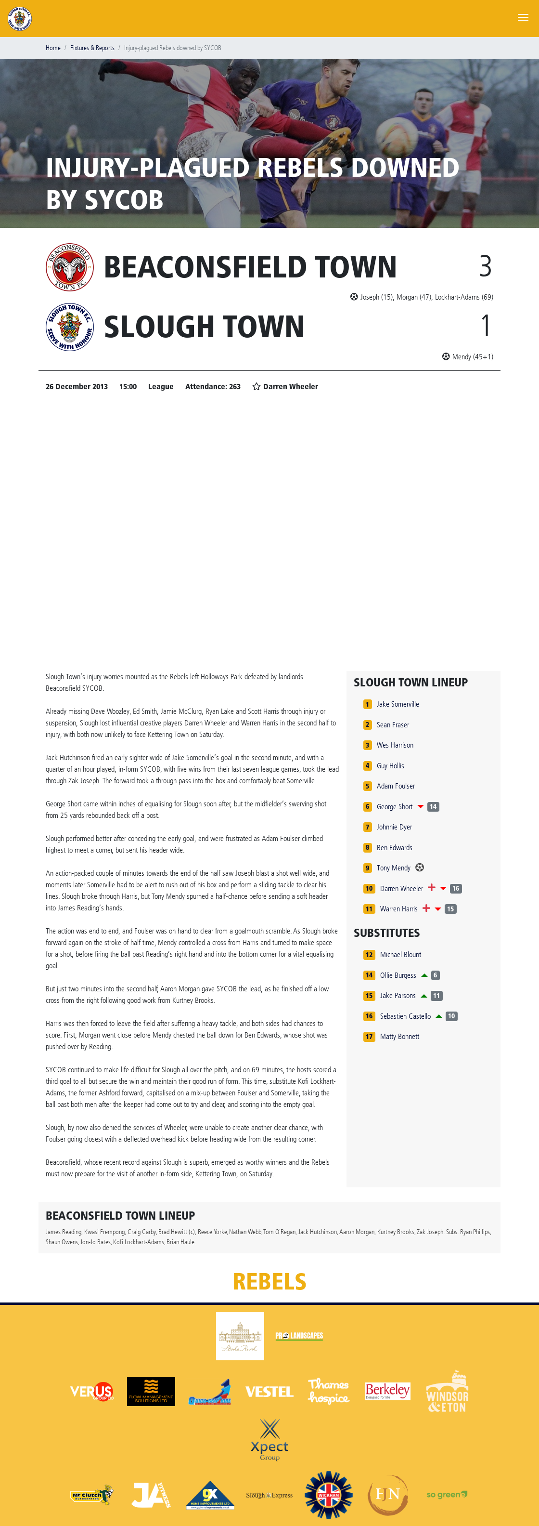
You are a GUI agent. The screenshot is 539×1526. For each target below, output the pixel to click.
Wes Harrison (395, 745)
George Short (394, 806)
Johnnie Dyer (394, 826)
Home (53, 48)
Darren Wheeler (401, 888)
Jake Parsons (398, 995)
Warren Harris (399, 908)
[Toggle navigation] (523, 16)
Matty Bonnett (399, 1036)
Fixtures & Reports (92, 48)
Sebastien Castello (405, 1016)
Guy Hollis (390, 765)
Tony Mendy (394, 867)
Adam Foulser (396, 785)
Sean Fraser (393, 724)
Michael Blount (400, 954)
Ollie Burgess (398, 975)
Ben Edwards (394, 847)
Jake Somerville (398, 704)
